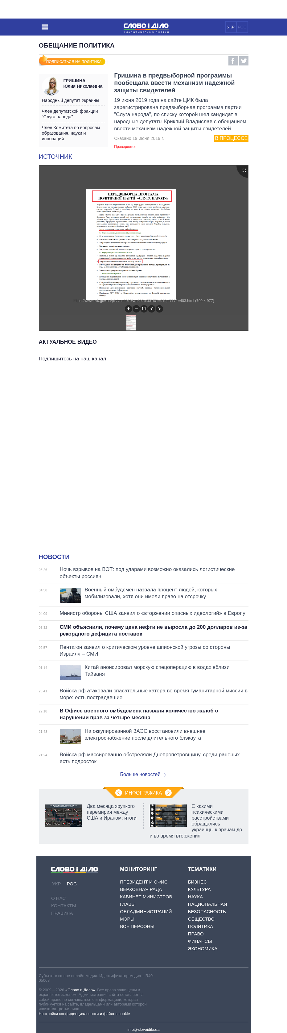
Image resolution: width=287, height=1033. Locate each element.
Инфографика (143, 793)
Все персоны (137, 926)
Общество (201, 919)
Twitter (243, 60)
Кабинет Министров (146, 896)
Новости (54, 556)
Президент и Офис (143, 881)
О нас (58, 898)
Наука (195, 896)
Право (196, 933)
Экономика (203, 948)
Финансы (200, 941)
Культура (199, 889)
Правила (62, 913)
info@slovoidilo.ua (143, 1029)
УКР (231, 27)
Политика (200, 926)
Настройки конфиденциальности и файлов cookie (84, 1013)
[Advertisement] (143, 425)
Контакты (63, 905)
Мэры (127, 919)
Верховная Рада (141, 889)
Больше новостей (143, 774)
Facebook (233, 60)
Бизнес (197, 881)
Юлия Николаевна (84, 83)
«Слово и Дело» (80, 990)
